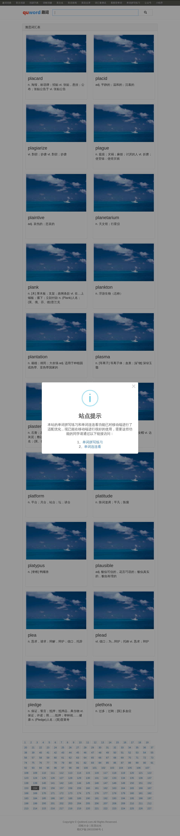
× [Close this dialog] (133, 386)
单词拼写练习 (92, 442)
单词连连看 (92, 447)
